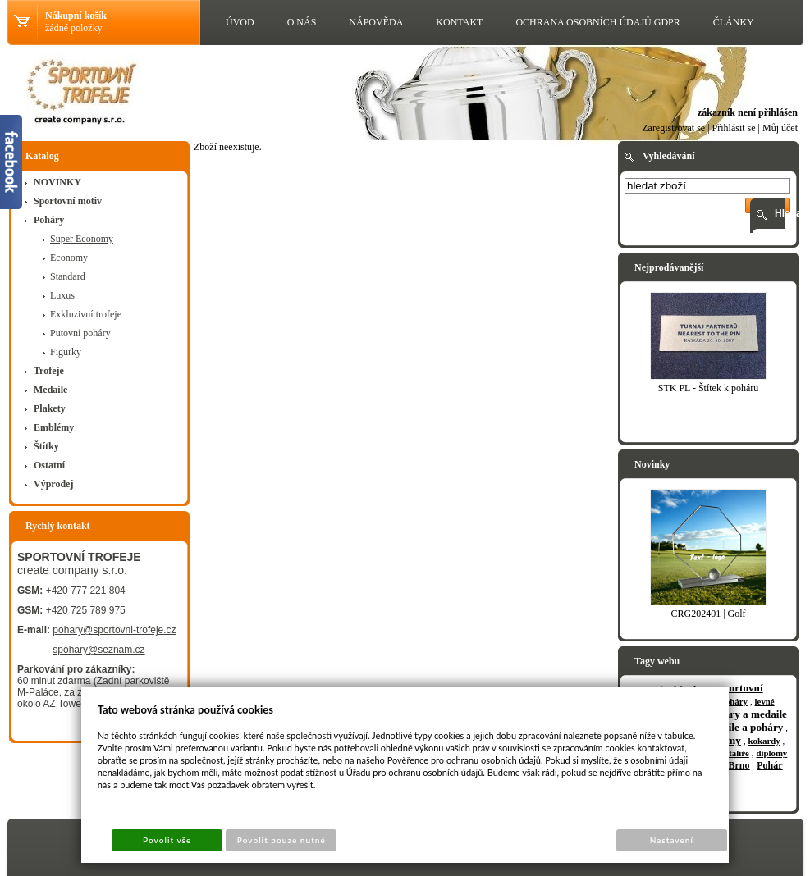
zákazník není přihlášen (748, 112)
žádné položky (74, 28)
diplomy (771, 753)
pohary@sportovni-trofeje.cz (114, 630)
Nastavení (671, 840)
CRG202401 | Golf (707, 613)
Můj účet (780, 128)
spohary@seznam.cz (98, 649)
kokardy (764, 741)
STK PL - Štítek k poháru (708, 388)
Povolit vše (167, 840)
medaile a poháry (743, 727)
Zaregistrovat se (673, 128)
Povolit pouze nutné (281, 840)
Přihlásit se (734, 128)
